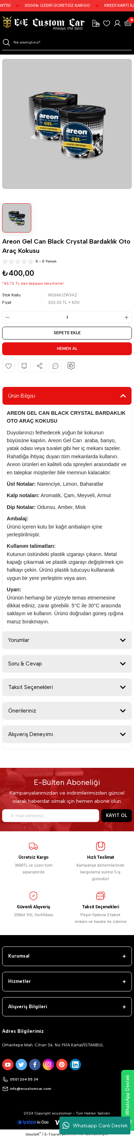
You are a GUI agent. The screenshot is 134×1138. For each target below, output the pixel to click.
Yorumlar (18, 640)
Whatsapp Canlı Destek (95, 1125)
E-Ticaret (52, 1134)
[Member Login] (117, 23)
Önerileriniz (22, 711)
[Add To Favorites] (8, 365)
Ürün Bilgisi (21, 396)
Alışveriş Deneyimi (30, 734)
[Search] (67, 42)
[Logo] (43, 23)
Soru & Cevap (25, 663)
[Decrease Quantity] (6, 317)
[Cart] (128, 23)
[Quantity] (67, 317)
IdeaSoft (33, 1134)
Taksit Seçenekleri (30, 687)
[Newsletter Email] (50, 815)
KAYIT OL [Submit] (116, 815)
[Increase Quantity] (127, 317)
